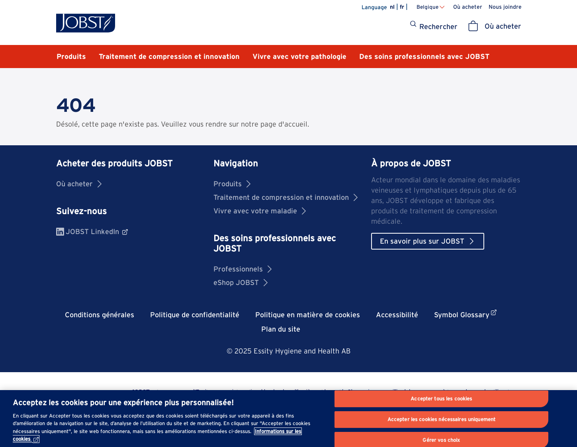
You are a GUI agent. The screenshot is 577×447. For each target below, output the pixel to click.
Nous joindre (505, 7)
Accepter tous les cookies (441, 399)
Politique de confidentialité (194, 314)
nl (392, 7)
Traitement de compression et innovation (285, 197)
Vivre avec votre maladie (259, 211)
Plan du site (280, 329)
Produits (231, 184)
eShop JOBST (240, 282)
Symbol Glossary (465, 314)
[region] (288, 418)
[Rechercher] (433, 27)
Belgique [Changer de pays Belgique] (427, 7)
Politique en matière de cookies (307, 314)
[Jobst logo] (85, 23)
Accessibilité (397, 314)
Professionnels (242, 269)
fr (402, 7)
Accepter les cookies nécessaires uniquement (441, 419)
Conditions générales (99, 314)
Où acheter (467, 7)
